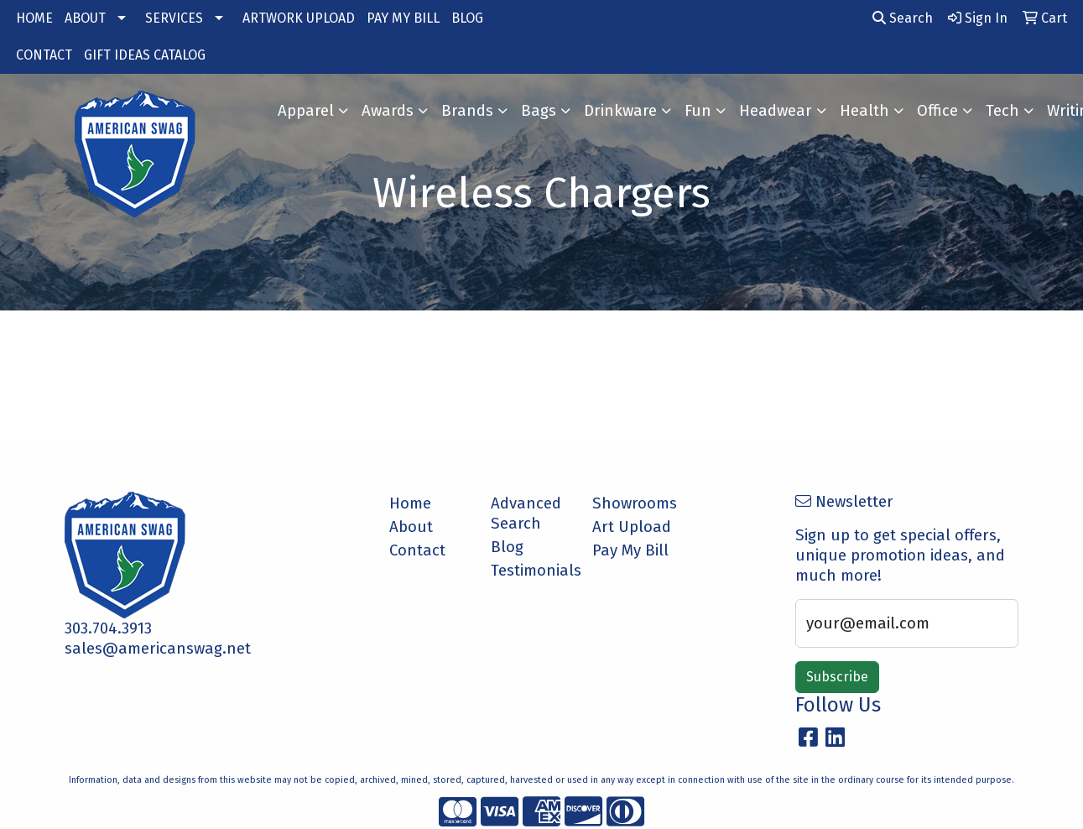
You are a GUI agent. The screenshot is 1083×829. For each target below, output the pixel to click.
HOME (34, 18)
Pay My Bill (630, 550)
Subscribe (837, 677)
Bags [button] (538, 111)
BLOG (467, 18)
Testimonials (531, 570)
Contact (417, 550)
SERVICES (174, 18)
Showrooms (633, 503)
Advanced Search (526, 513)
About (411, 527)
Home (410, 503)
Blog (507, 547)
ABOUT (85, 18)
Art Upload (631, 527)
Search (902, 18)
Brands (467, 111)
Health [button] (864, 111)
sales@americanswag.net (158, 648)
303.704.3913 (108, 628)
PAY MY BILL (403, 18)
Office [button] (937, 111)
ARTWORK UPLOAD (298, 18)
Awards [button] (388, 111)
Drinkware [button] (620, 111)
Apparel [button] (306, 111)
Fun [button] (698, 111)
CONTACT (44, 55)
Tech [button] (1002, 111)
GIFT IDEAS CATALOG (145, 55)
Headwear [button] (775, 111)
